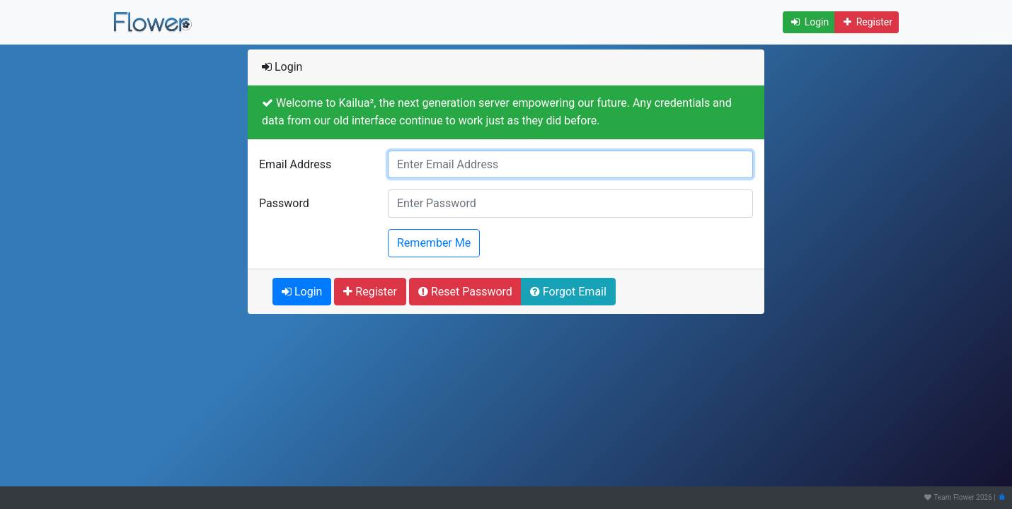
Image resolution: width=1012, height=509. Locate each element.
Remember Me (434, 242)
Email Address (295, 164)
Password (284, 203)
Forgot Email (568, 291)
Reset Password (465, 291)
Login (809, 22)
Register (866, 22)
